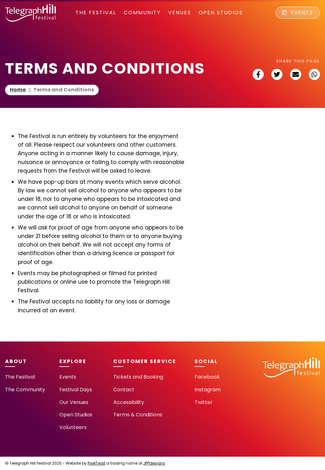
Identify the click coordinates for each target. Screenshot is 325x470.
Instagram (208, 389)
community (142, 12)
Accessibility (128, 402)
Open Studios (221, 12)
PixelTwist (96, 463)
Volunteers (73, 427)
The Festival (96, 12)
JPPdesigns (154, 463)
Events (297, 12)
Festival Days (75, 389)
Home (18, 89)
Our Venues (73, 402)
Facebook (207, 377)
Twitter (204, 402)
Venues (179, 12)
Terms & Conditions (137, 414)
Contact (123, 389)
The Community (25, 389)
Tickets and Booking (138, 377)
